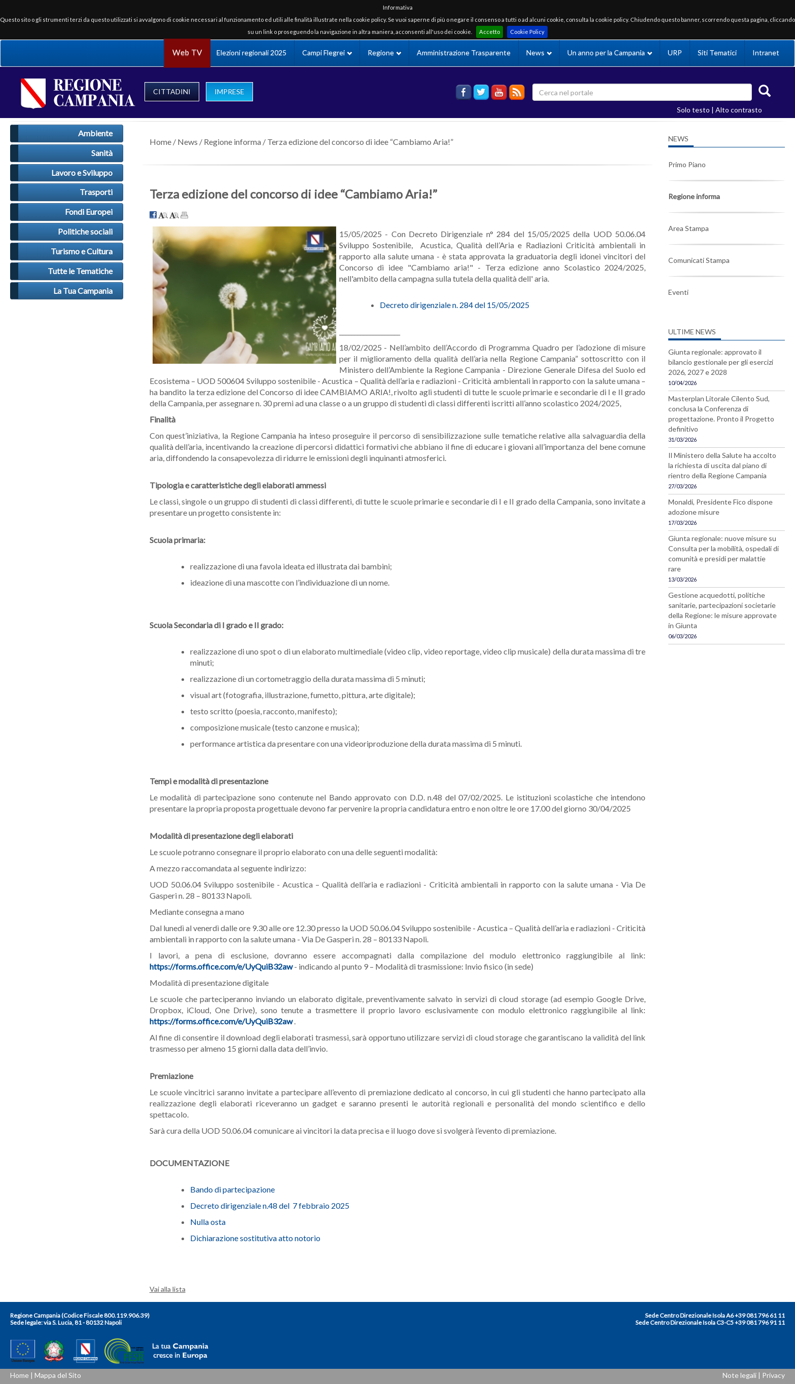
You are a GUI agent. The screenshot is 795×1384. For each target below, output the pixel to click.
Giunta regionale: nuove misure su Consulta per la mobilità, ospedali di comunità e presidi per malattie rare (723, 553)
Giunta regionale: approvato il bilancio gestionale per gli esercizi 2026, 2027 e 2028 (720, 362)
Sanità (102, 153)
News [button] (539, 52)
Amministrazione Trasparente (464, 52)
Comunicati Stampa (699, 260)
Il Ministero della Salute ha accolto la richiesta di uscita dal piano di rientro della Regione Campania (722, 465)
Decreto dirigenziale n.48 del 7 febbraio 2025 (269, 1205)
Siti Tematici (717, 52)
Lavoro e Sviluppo (82, 172)
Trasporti (96, 192)
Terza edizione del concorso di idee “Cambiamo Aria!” (360, 141)
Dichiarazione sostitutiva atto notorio (255, 1238)
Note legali (739, 1375)
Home (160, 141)
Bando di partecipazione (232, 1189)
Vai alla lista (168, 1289)
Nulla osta (208, 1221)
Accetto (489, 31)
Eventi (678, 292)
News (187, 141)
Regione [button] (384, 52)
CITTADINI (172, 91)
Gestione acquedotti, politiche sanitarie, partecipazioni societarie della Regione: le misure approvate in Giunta (722, 610)
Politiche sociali (85, 231)
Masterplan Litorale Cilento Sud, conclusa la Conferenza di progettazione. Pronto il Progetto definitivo (721, 413)
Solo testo (693, 109)
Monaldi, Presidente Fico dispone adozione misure (720, 506)
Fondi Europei (89, 211)
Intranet (765, 52)
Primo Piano (687, 164)
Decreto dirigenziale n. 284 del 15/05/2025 (454, 305)
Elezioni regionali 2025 (251, 52)
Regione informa (232, 141)
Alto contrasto (738, 109)
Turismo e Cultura (82, 251)
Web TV (187, 52)
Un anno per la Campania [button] (609, 52)
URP (675, 52)
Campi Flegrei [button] (327, 52)
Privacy (773, 1375)
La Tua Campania (83, 290)
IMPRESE (229, 91)
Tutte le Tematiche (80, 271)
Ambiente (95, 133)
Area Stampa (688, 228)
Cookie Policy (527, 31)
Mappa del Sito (57, 1375)
